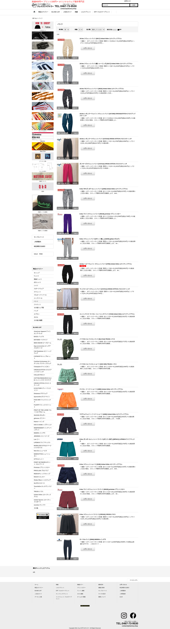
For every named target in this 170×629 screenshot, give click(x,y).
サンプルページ (39, 237)
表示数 (61, 29)
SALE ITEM (38, 254)
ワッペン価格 (80, 590)
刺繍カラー (80, 584)
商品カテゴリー (39, 587)
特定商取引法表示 (39, 246)
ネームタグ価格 (81, 596)
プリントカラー (81, 587)
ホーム (36, 584)
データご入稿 (38, 596)
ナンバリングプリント (62, 593)
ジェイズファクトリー (83, 628)
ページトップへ (133, 580)
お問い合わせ (123, 584)
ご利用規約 (123, 593)
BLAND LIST (38, 590)
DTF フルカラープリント (62, 590)
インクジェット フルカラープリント (64, 597)
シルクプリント (60, 587)
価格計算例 (101, 587)
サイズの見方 (102, 593)
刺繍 (57, 584)
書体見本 (100, 584)
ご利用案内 (37, 242)
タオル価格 (80, 593)
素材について (102, 596)
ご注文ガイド (38, 593)
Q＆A (121, 596)
